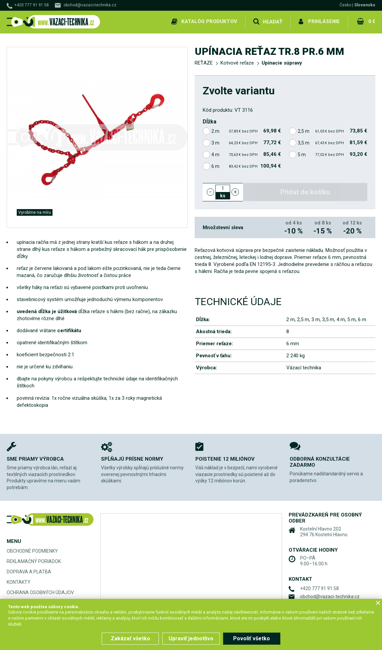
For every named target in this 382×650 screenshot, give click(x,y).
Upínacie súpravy (282, 62)
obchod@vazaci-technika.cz (90, 5)
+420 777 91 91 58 (31, 5)
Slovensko (364, 5)
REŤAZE (204, 62)
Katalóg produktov (209, 21)
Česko (345, 5)
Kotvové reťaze (237, 62)
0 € (371, 21)
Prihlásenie (324, 21)
